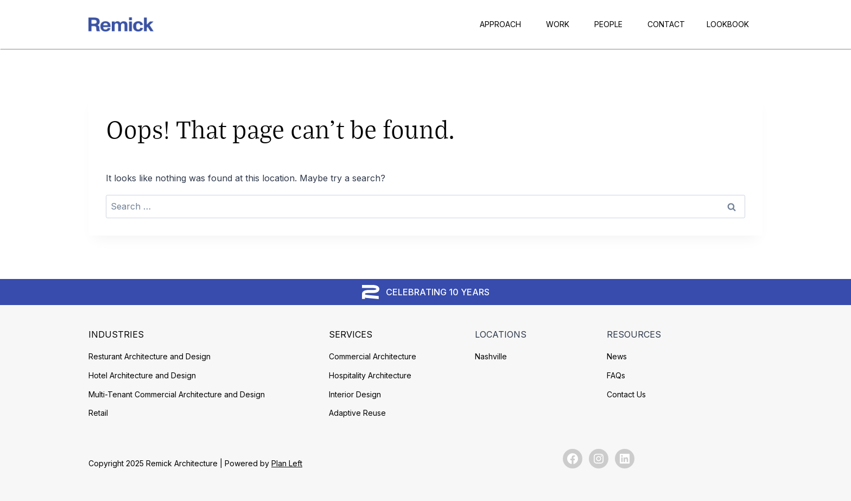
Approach (500, 24)
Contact (666, 24)
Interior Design (355, 394)
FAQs (616, 375)
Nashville (491, 356)
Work (557, 24)
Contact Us (626, 394)
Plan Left (286, 463)
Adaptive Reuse (357, 412)
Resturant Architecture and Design (149, 356)
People (608, 24)
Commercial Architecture (372, 356)
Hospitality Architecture (370, 375)
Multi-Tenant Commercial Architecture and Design (176, 394)
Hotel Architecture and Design (142, 375)
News (617, 356)
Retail (98, 412)
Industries (116, 334)
